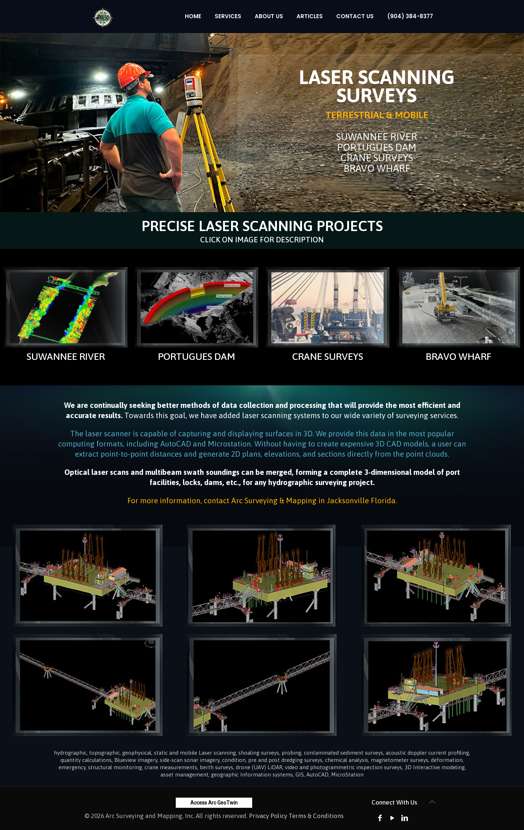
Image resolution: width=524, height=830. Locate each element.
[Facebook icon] (380, 818)
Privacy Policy (268, 815)
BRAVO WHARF (458, 356)
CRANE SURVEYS (327, 356)
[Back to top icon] (432, 802)
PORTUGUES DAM (196, 356)
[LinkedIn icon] (405, 818)
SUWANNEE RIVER (66, 356)
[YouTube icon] (392, 818)
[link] (65, 307)
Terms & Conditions (316, 815)
